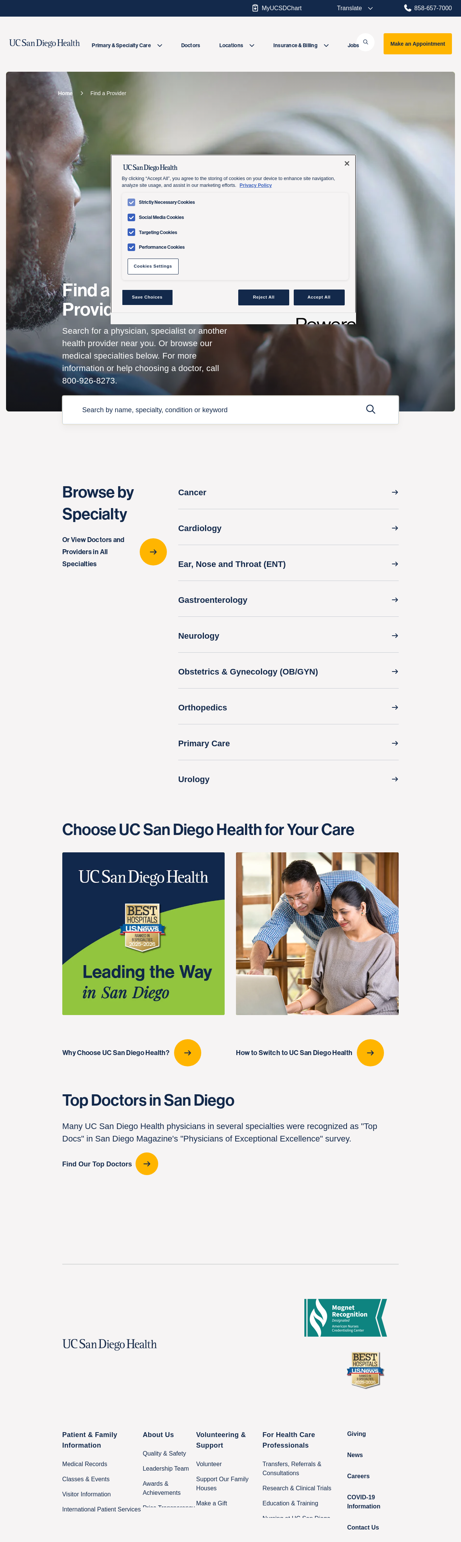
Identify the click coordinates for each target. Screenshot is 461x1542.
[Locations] (236, 45)
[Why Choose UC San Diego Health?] (144, 959)
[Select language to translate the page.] (350, 8)
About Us (158, 1435)
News (355, 1455)
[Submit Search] (371, 410)
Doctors (190, 45)
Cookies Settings (153, 266)
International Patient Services (101, 1509)
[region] (233, 239)
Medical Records (84, 1464)
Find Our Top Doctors (97, 1164)
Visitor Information (86, 1494)
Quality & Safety (164, 1453)
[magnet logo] (348, 1318)
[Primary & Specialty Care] (127, 45)
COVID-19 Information (363, 1502)
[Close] (347, 163)
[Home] (65, 93)
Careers (358, 1476)
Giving (356, 1434)
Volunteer (209, 1464)
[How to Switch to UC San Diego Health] (317, 959)
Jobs (353, 45)
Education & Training (290, 1503)
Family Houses (82, 1524)
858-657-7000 (427, 7)
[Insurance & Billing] (301, 45)
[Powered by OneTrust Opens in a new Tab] (323, 319)
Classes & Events (85, 1479)
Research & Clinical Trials (296, 1488)
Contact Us (363, 1527)
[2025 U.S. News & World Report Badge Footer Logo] (368, 1370)
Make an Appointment (417, 44)
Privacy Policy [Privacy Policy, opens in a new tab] (256, 185)
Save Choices (147, 297)
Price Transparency (169, 1508)
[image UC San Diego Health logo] (56, 43)
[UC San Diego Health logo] (112, 1345)
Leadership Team (166, 1468)
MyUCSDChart (276, 7)
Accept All (319, 297)
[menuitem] (127, 45)
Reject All (263, 297)
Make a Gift (211, 1503)
